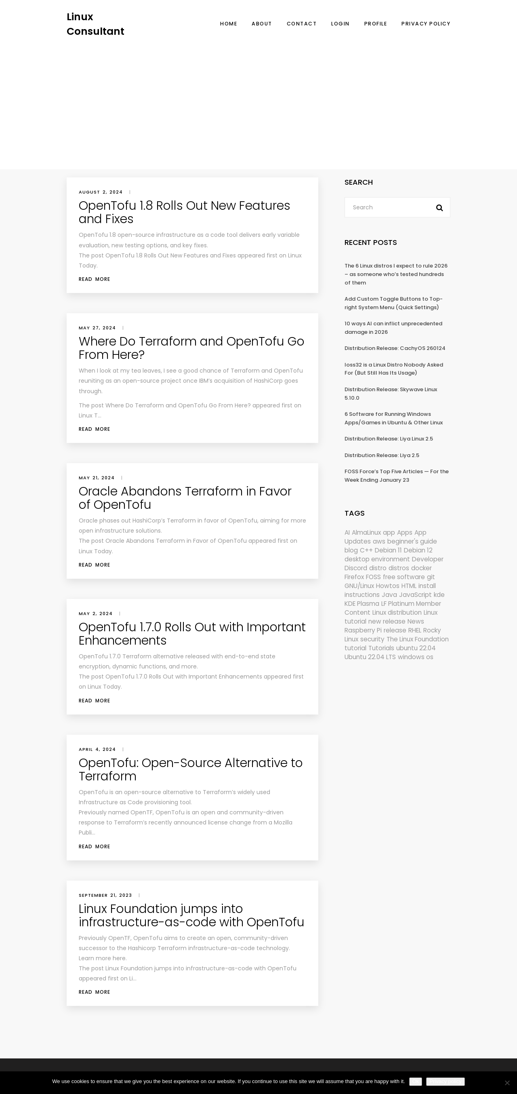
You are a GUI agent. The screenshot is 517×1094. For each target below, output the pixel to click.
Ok (415, 1081)
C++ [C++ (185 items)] (366, 550)
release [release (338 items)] (395, 630)
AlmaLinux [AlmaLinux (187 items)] (366, 532)
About (262, 23)
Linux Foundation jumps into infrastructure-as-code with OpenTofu (192, 915)
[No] (507, 1083)
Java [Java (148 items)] (389, 594)
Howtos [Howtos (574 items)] (387, 586)
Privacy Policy (425, 23)
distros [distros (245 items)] (399, 568)
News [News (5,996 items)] (416, 621)
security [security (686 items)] (372, 639)
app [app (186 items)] (389, 532)
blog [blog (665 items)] (351, 550)
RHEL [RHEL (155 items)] (414, 630)
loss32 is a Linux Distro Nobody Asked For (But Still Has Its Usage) (394, 369)
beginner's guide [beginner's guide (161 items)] (412, 541)
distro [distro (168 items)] (378, 568)
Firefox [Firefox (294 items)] (354, 577)
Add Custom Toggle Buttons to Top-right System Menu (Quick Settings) (394, 303)
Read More (94, 279)
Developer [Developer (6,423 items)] (427, 559)
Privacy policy (445, 1081)
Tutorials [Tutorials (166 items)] (381, 648)
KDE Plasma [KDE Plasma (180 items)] (362, 603)
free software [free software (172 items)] (404, 577)
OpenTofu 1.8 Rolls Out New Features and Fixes (184, 212)
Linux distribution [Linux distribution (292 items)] (397, 612)
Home (228, 23)
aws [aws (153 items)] (379, 541)
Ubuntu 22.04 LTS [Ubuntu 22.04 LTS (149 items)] (370, 657)
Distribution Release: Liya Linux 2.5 (389, 439)
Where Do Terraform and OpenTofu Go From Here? (192, 348)
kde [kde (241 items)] (439, 594)
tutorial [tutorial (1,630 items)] (355, 648)
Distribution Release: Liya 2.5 (382, 455)
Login (340, 23)
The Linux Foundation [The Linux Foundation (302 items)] (418, 639)
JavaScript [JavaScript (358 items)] (415, 594)
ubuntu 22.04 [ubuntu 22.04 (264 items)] (416, 648)
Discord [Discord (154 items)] (356, 568)
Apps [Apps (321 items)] (404, 532)
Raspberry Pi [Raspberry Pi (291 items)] (363, 630)
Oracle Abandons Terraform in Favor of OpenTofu (185, 498)
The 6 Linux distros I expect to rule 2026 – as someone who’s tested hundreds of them (396, 274)
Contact (302, 23)
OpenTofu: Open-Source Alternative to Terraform (191, 770)
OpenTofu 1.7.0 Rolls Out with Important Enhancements (192, 634)
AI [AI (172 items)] (347, 532)
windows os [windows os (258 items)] (415, 657)
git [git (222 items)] (431, 577)
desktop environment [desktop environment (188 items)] (377, 559)
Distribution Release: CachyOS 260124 (395, 348)
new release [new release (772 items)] (387, 621)
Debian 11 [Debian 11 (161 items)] (388, 550)
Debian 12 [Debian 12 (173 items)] (418, 550)
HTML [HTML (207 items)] (408, 586)
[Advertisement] (258, 99)
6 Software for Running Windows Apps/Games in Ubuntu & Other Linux (394, 418)
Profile (375, 23)
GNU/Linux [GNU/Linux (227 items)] (359, 586)
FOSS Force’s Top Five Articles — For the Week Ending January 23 (397, 476)
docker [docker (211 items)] (421, 568)
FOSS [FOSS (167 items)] (373, 577)
